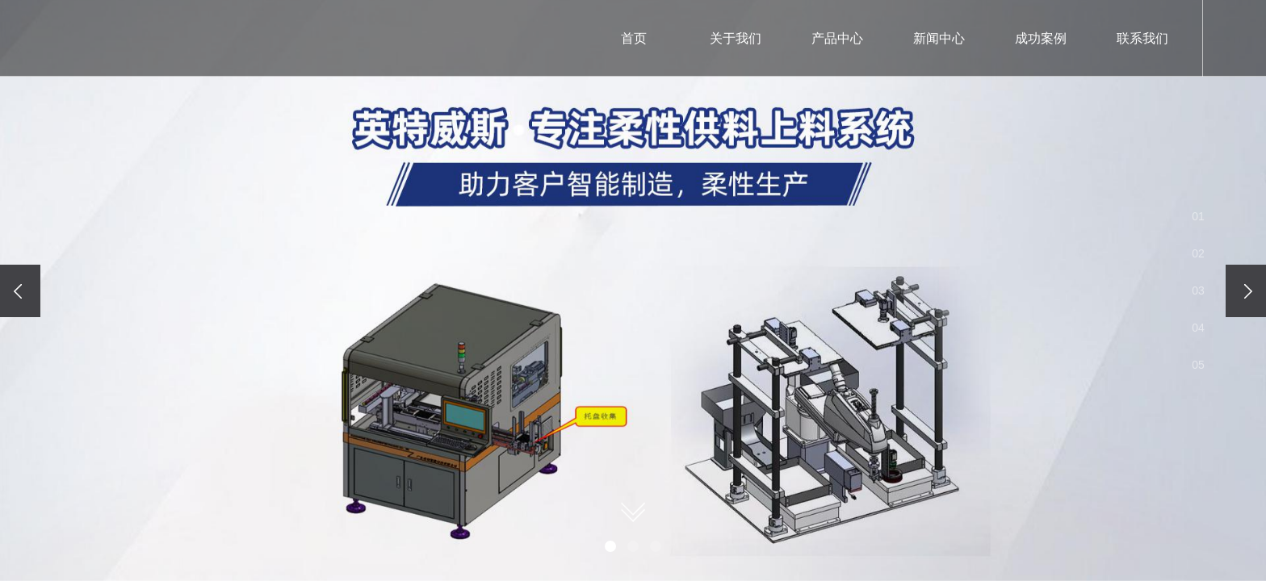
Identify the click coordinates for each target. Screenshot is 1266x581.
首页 (634, 38)
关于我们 (735, 38)
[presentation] (20, 291)
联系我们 (1142, 38)
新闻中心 (939, 38)
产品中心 (837, 38)
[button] (610, 546)
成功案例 (1041, 38)
